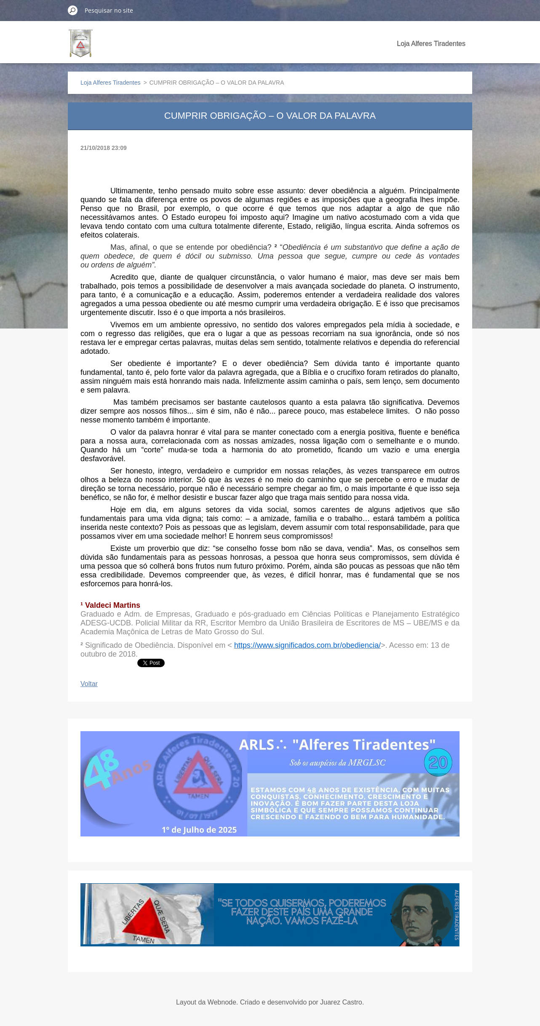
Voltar (89, 683)
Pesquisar (73, 10)
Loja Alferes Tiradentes (431, 43)
